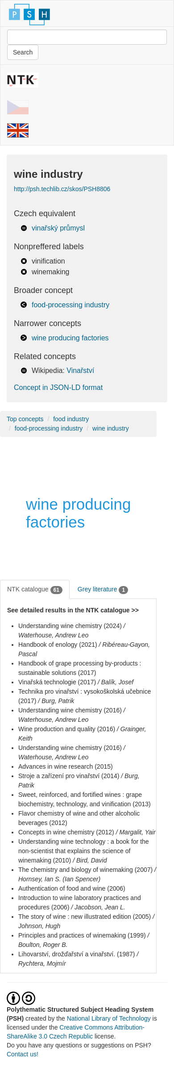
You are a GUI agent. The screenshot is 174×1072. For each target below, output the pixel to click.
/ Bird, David (90, 860)
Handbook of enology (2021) (57, 644)
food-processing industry (70, 305)
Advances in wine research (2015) (65, 766)
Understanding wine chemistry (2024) (70, 625)
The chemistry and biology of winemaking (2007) (85, 869)
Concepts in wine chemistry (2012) (66, 832)
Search (23, 52)
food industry (71, 419)
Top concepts (25, 419)
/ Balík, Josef (115, 682)
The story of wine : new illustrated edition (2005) (84, 916)
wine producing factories (70, 338)
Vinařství (80, 370)
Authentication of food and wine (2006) (71, 888)
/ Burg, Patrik (56, 700)
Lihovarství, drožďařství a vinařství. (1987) (76, 954)
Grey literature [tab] (103, 590)
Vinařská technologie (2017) (57, 682)
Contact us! (22, 1054)
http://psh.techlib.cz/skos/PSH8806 (62, 189)
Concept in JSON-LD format (58, 387)
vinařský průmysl (58, 228)
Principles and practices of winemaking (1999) (82, 935)
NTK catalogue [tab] (34, 590)
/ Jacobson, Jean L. (98, 907)
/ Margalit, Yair (136, 832)
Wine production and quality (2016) (66, 729)
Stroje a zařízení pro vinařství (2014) (68, 775)
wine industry (110, 428)
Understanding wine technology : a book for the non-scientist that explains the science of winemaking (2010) (83, 851)
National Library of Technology (109, 1018)
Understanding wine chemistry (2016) (70, 710)
